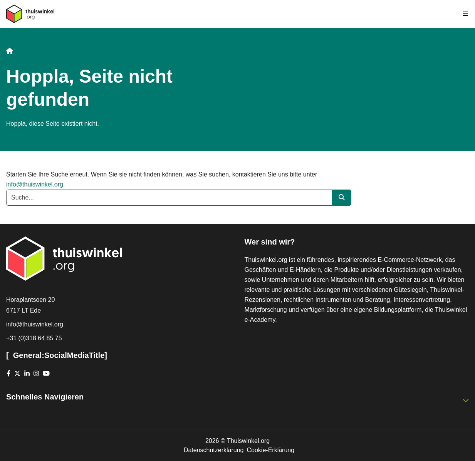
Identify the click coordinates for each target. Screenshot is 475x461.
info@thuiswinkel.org (34, 184)
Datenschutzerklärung (214, 450)
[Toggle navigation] (465, 14)
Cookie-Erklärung (271, 450)
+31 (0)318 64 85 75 (34, 338)
